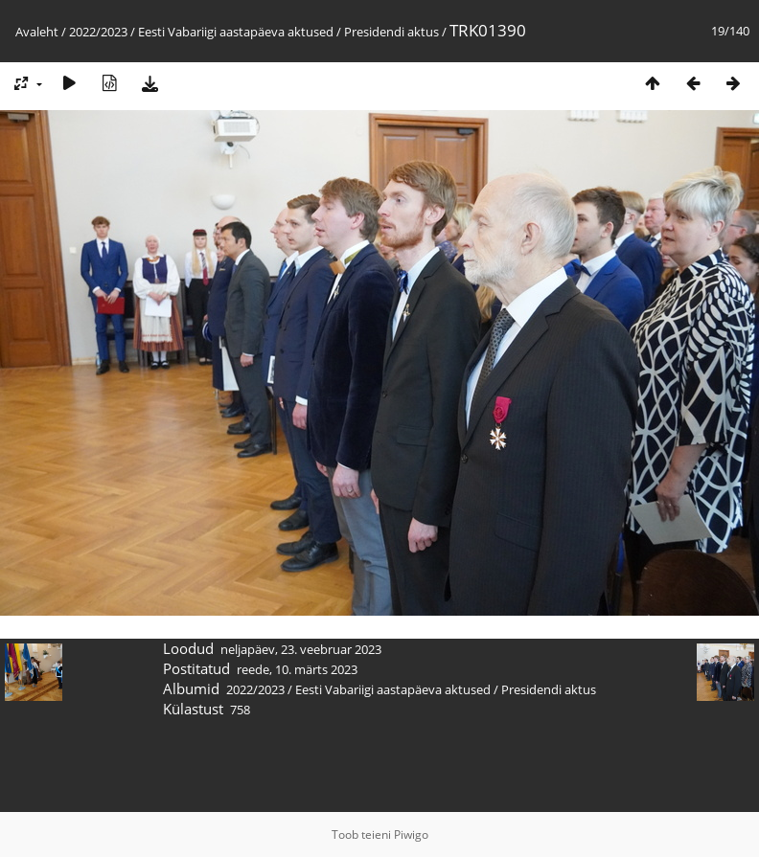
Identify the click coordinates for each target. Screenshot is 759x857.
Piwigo (411, 834)
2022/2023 (98, 31)
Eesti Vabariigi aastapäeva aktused (236, 31)
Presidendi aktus (391, 31)
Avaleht (36, 31)
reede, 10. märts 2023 (297, 669)
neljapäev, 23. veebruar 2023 (300, 649)
